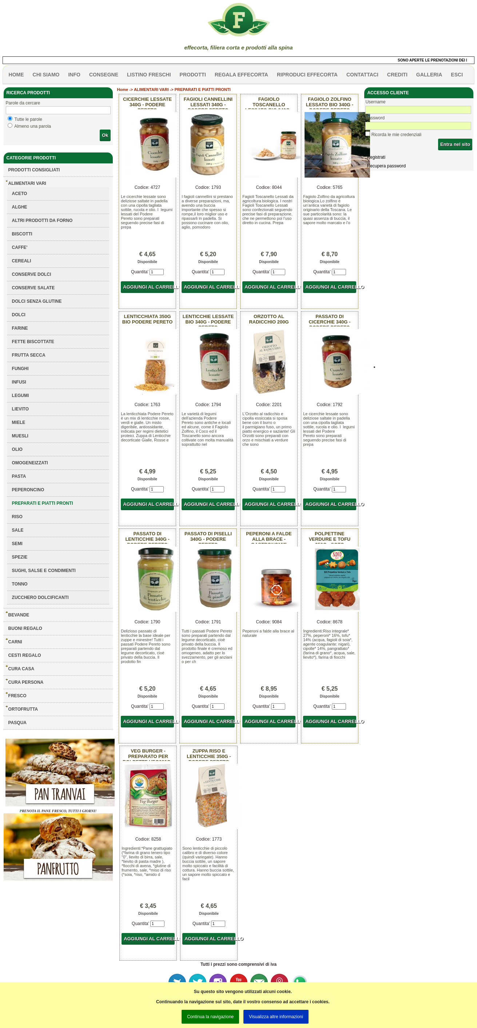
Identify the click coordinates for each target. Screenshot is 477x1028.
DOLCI (18, 314)
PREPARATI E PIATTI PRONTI (42, 503)
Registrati (376, 157)
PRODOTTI (193, 75)
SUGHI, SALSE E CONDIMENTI (44, 570)
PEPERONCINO (28, 489)
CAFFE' (20, 247)
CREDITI (397, 75)
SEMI (17, 543)
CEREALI (21, 260)
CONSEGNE (103, 75)
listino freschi (149, 75)
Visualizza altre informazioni (276, 1016)
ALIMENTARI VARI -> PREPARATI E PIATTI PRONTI (182, 89)
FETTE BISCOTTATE (33, 341)
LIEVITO (20, 409)
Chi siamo (46, 75)
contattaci (362, 75)
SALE (18, 530)
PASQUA (17, 722)
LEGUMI (20, 395)
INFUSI (19, 382)
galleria (429, 75)
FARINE (20, 328)
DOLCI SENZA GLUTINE (37, 301)
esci (457, 75)
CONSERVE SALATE (33, 287)
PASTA (19, 476)
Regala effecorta (241, 75)
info (74, 75)
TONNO (20, 584)
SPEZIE (20, 557)
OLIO (17, 449)
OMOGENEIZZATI (30, 462)
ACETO (19, 193)
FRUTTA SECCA (28, 355)
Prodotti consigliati (34, 169)
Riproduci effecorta (307, 75)
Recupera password (386, 165)
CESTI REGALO (24, 655)
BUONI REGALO (25, 628)
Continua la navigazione (210, 1016)
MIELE (18, 422)
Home (122, 89)
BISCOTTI (22, 234)
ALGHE (19, 207)
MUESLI (20, 435)
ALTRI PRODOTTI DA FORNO (42, 220)
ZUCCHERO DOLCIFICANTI (40, 597)
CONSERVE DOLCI (31, 274)
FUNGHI (20, 368)
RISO (17, 516)
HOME (16, 75)
